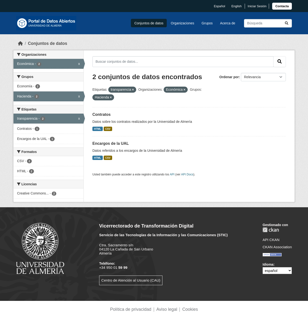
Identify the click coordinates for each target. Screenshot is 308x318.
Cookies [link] (190, 309)
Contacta (282, 6)
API (172, 174)
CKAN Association (277, 247)
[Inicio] (20, 43)
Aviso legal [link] (166, 309)
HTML (97, 128)
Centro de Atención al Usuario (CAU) (130, 280)
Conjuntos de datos (148, 23)
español (219, 6)
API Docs (187, 174)
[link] (282, 6)
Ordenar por (229, 77)
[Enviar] (286, 23)
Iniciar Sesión (257, 6)
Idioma (268, 264)
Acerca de (227, 23)
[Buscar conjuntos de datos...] (268, 23)
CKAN (271, 229)
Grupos (207, 23)
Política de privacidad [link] (130, 309)
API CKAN (271, 240)
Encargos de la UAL (110, 143)
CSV (108, 128)
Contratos (101, 114)
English (236, 6)
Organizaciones (182, 23)
